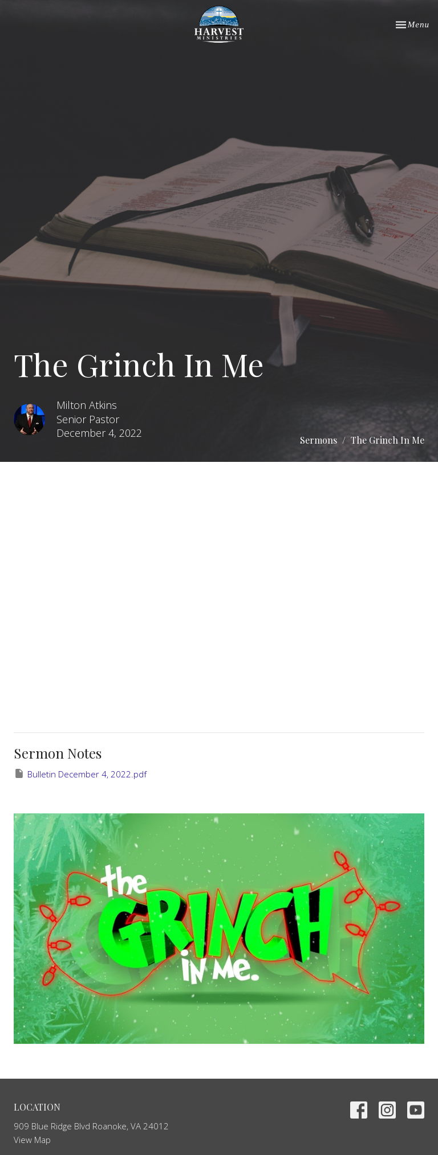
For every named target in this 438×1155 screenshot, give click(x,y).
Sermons (318, 440)
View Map (32, 1139)
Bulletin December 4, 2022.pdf (80, 774)
